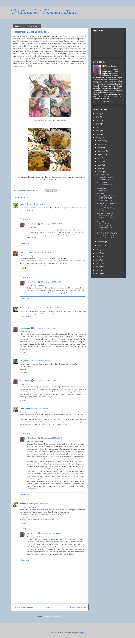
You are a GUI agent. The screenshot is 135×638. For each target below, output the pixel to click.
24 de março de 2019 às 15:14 (48, 308)
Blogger (81, 633)
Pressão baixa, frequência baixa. (105, 184)
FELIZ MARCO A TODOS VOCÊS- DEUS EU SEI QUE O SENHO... (107, 235)
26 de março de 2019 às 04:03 (51, 533)
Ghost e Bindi (25, 408)
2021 (98, 131)
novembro (102, 144)
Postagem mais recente (23, 607)
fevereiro (101, 242)
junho (100, 161)
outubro (101, 148)
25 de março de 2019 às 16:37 (41, 408)
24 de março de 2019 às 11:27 (51, 224)
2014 (98, 263)
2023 (98, 124)
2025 (98, 117)
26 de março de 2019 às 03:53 (51, 438)
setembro (102, 151)
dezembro (102, 141)
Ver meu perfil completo (102, 101)
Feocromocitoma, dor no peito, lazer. (107, 189)
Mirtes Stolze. (32, 224)
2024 (98, 120)
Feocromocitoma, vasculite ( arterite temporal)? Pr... (105, 177)
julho (100, 158)
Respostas (26, 219)
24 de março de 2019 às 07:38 (43, 252)
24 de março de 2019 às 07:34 (35, 204)
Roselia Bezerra (26, 252)
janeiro (101, 245)
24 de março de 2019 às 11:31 (51, 282)
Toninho (23, 504)
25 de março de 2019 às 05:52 (40, 360)
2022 (98, 127)
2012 (98, 270)
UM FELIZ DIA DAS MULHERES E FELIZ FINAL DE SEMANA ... (107, 215)
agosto (101, 155)
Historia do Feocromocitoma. (45, 12)
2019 (98, 138)
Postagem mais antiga (77, 607)
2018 (98, 249)
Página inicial (50, 607)
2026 (98, 113)
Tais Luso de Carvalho (28, 308)
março (100, 172)
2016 (98, 256)
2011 (98, 274)
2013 (98, 267)
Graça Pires (24, 360)
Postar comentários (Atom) (53, 616)
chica (22, 204)
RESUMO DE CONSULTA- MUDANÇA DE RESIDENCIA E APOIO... (104, 225)
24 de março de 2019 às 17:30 (45, 328)
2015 (98, 260)
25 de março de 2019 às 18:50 (37, 504)
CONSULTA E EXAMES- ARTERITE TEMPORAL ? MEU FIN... (107, 207)
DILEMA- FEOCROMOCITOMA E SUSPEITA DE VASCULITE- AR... (107, 197)
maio (100, 165)
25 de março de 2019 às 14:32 (45, 381)
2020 (98, 134)
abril (100, 168)
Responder (24, 214)
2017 (98, 253)
